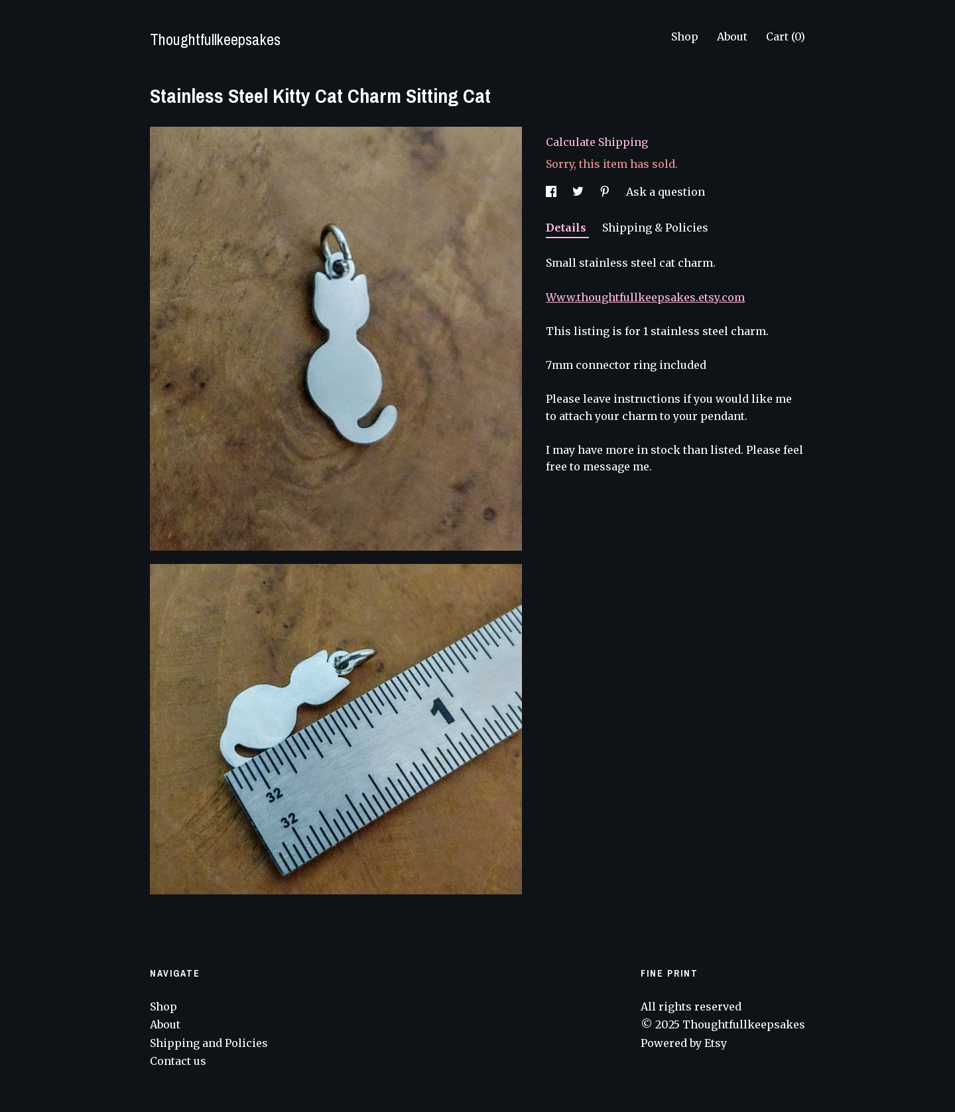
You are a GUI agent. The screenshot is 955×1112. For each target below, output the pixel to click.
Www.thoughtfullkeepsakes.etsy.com (645, 297)
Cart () (785, 36)
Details (567, 227)
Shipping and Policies (209, 1043)
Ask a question (665, 191)
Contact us (178, 1061)
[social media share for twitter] (579, 191)
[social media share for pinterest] (606, 191)
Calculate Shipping (597, 142)
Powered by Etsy (684, 1043)
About (732, 36)
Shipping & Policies (655, 227)
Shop (684, 36)
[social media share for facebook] (552, 191)
